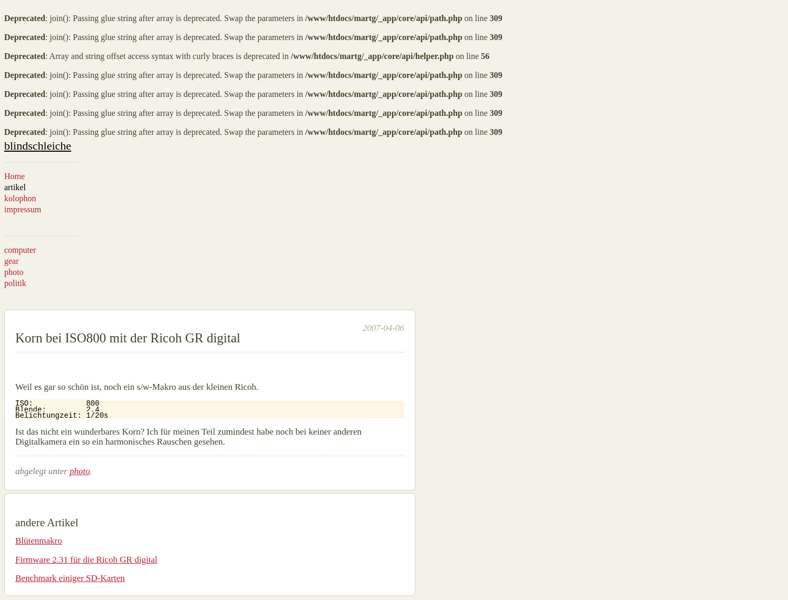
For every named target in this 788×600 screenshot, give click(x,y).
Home (14, 176)
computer (20, 249)
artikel (15, 187)
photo (13, 272)
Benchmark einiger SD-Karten (70, 578)
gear (11, 261)
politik (15, 283)
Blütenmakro (38, 541)
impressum (22, 209)
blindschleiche (37, 145)
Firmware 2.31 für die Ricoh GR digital (86, 560)
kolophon (20, 198)
